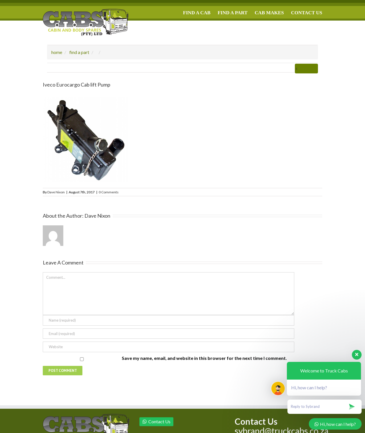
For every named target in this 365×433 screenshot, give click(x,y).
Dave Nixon (56, 192)
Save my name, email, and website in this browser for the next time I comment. (204, 358)
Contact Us (156, 421)
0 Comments (109, 192)
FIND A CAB (196, 12)
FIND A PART (233, 12)
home (56, 52)
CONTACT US (306, 12)
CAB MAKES (269, 12)
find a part (79, 52)
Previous (306, 68)
